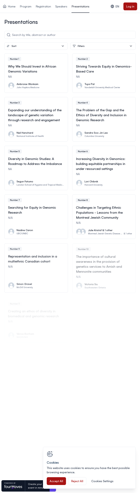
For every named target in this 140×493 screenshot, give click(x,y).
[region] (89, 468)
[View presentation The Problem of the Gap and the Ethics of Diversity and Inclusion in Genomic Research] (104, 119)
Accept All (56, 481)
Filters (103, 46)
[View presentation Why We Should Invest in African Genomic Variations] (36, 73)
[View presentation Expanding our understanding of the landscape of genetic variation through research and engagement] (36, 119)
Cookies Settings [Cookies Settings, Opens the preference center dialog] (102, 481)
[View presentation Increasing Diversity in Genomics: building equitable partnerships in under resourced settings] (104, 168)
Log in (130, 6)
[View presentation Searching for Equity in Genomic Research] (36, 217)
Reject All (77, 481)
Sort (36, 46)
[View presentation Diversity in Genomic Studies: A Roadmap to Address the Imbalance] (36, 168)
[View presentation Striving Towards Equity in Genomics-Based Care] (104, 73)
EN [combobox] (115, 6)
